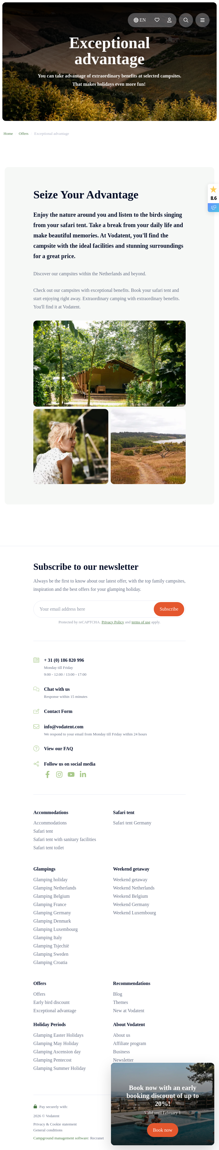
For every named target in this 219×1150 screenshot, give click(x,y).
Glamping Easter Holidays (58, 1035)
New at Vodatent (128, 1010)
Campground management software (60, 1138)
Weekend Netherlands (133, 887)
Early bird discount (51, 1002)
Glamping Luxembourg (55, 929)
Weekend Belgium (130, 896)
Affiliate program (129, 1043)
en (140, 19)
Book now (162, 1130)
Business (121, 1051)
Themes (120, 1002)
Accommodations (50, 822)
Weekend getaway (130, 879)
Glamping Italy (47, 937)
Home (8, 133)
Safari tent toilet (48, 847)
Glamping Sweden (50, 954)
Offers (23, 133)
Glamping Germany (52, 912)
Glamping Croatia (50, 962)
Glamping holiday (50, 879)
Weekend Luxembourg (134, 912)
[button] (186, 20)
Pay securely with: (50, 1106)
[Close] (205, 1072)
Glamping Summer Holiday (59, 1068)
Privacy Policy (113, 622)
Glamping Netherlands (54, 887)
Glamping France (49, 904)
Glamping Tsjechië (51, 945)
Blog (117, 994)
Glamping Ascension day (57, 1051)
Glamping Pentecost (52, 1059)
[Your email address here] (94, 609)
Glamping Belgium (51, 896)
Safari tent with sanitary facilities (64, 839)
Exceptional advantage (54, 1010)
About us (121, 1035)
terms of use (141, 622)
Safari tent (43, 831)
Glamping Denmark (52, 920)
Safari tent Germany (132, 822)
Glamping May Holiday (56, 1043)
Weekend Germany (131, 904)
